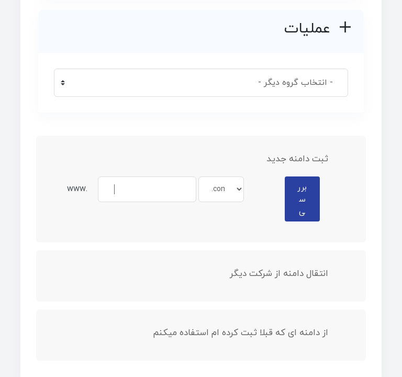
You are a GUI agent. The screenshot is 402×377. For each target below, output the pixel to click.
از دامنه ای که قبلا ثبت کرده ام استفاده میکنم (249, 333)
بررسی (302, 199)
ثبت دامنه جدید (305, 159)
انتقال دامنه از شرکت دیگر (287, 274)
